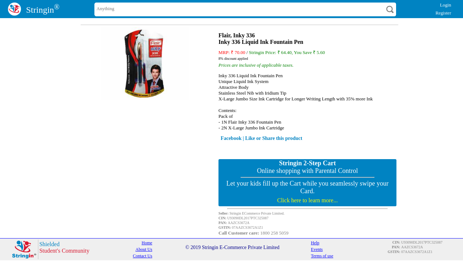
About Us (144, 249)
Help (315, 242)
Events (317, 249)
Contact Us (142, 255)
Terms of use (322, 255)
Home (147, 242)
